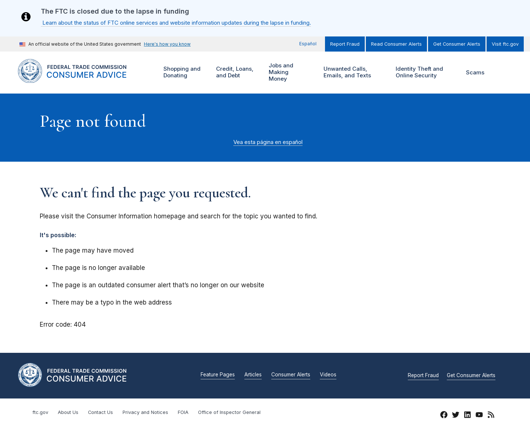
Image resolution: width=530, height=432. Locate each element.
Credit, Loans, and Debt (234, 72)
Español (308, 43)
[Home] (81, 78)
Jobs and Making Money (282, 72)
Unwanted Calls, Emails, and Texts (352, 72)
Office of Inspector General (229, 412)
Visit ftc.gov (505, 44)
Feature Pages (218, 374)
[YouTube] (479, 415)
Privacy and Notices (145, 412)
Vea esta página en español (268, 142)
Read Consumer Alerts (396, 44)
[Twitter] (455, 415)
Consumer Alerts (290, 374)
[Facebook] (444, 415)
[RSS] (491, 415)
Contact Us (100, 412)
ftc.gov (40, 412)
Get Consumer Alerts (456, 44)
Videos (328, 374)
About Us (68, 412)
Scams (475, 72)
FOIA (183, 412)
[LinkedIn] (467, 415)
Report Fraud (345, 44)
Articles (253, 374)
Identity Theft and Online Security (421, 72)
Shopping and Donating (181, 72)
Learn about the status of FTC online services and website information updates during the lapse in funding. (176, 22)
